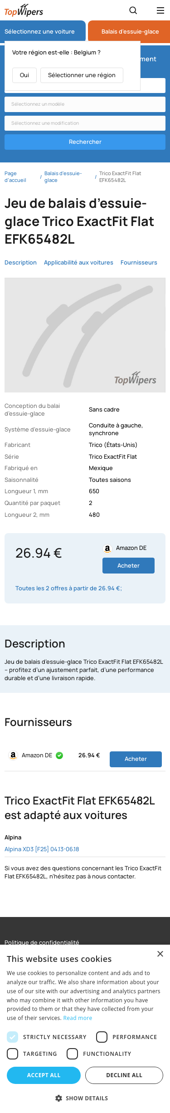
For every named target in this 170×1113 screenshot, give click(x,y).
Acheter (128, 565)
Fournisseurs (139, 262)
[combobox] (85, 104)
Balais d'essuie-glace (130, 31)
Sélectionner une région (82, 75)
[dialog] (85, 1029)
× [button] (159, 954)
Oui (24, 75)
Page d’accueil (15, 176)
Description (21, 262)
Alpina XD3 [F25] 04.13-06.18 (42, 849)
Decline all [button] (124, 1075)
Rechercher (85, 141)
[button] (85, 1098)
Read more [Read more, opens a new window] (77, 1018)
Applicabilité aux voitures (78, 262)
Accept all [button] (44, 1075)
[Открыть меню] (160, 10)
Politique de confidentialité (42, 942)
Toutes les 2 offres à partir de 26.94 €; (68, 588)
